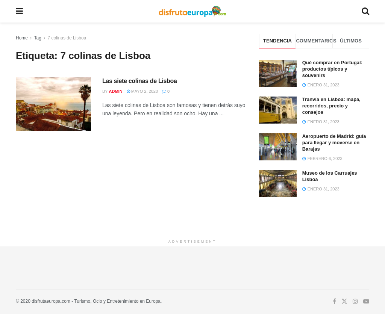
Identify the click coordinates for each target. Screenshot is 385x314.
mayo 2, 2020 (142, 91)
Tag (37, 38)
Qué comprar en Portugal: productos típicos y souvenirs (332, 69)
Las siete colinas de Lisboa (139, 81)
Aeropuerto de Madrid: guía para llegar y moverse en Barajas (334, 142)
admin (116, 91)
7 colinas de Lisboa (67, 38)
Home (22, 38)
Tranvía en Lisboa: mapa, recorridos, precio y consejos (331, 106)
